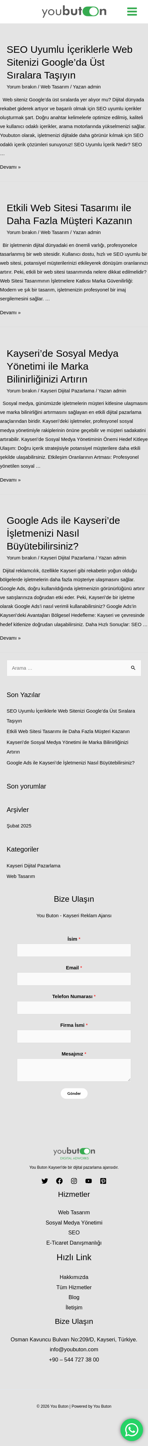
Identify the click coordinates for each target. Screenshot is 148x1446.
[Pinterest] (103, 1181)
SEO (74, 1232)
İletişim (73, 1307)
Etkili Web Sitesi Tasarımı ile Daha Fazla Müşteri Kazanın (68, 731)
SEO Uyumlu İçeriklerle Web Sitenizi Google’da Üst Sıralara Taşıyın (70, 62)
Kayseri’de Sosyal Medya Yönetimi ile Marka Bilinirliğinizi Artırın (62, 366)
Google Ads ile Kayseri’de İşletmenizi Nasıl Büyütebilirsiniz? (63, 533)
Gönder (74, 1093)
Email (74, 967)
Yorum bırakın (22, 86)
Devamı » (10, 167)
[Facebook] (59, 1181)
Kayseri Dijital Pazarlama (67, 390)
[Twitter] (44, 1181)
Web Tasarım (54, 86)
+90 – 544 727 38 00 (74, 1359)
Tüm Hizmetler (74, 1287)
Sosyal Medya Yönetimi (73, 1223)
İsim (74, 939)
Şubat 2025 (19, 825)
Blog (74, 1297)
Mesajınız (74, 1054)
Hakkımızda (74, 1277)
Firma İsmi (74, 1025)
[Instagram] (74, 1181)
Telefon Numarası (74, 996)
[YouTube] (88, 1181)
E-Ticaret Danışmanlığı (74, 1243)
